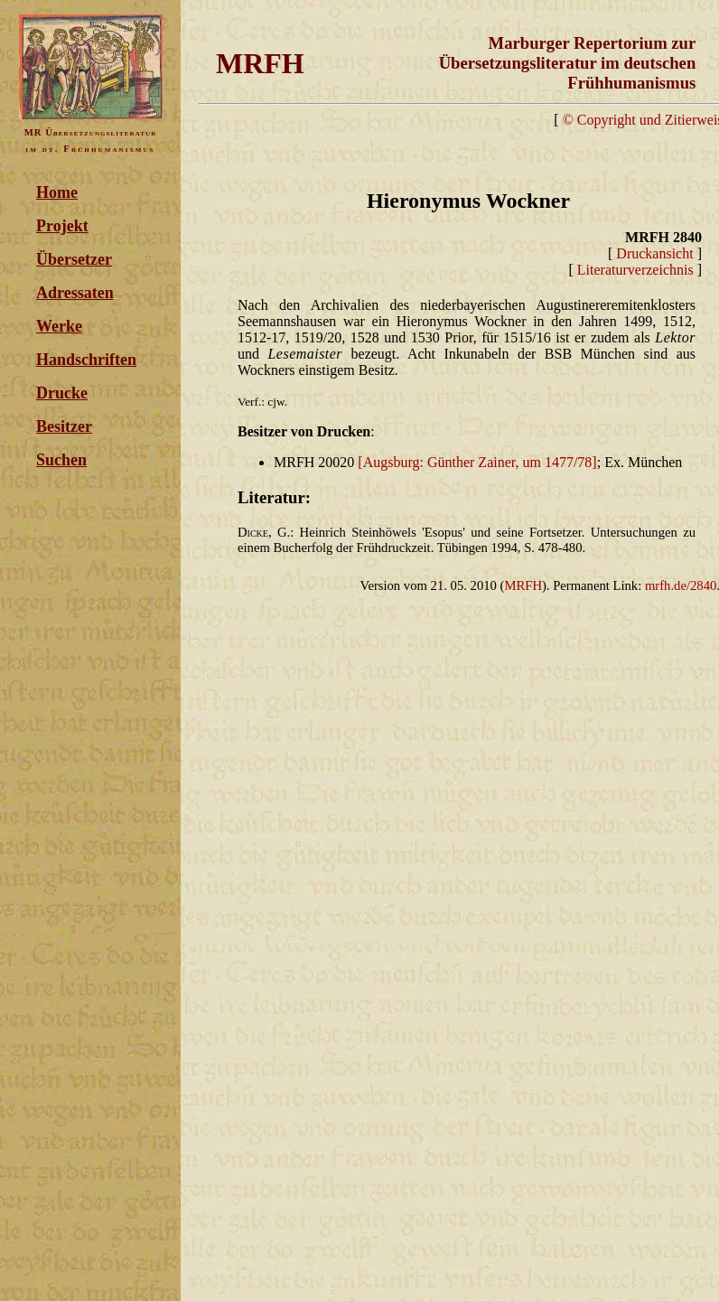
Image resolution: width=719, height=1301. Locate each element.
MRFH (523, 585)
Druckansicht (654, 253)
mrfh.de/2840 (680, 585)
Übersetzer (74, 259)
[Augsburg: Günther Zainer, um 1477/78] (477, 462)
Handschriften (86, 360)
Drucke (62, 393)
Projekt (62, 226)
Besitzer (64, 426)
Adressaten (75, 293)
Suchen (61, 460)
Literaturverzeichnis (635, 269)
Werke (59, 326)
